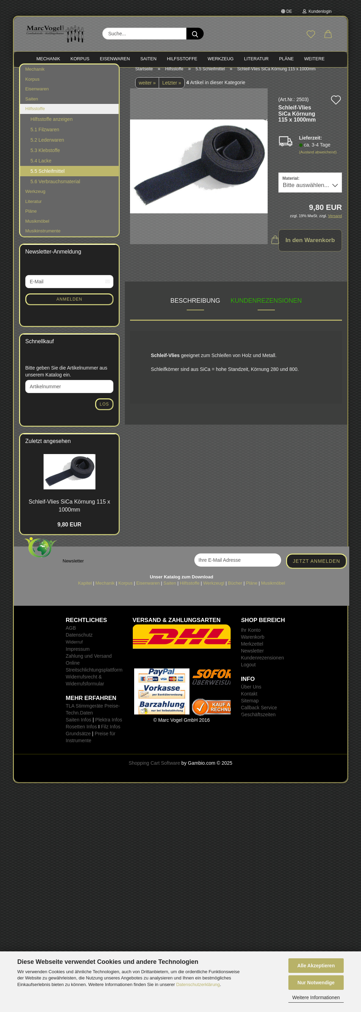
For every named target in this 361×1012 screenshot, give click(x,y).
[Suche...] (195, 33)
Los (104, 411)
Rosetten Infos (81, 733)
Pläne (31, 218)
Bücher (235, 590)
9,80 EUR (69, 531)
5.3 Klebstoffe (45, 157)
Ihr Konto (251, 637)
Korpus (32, 86)
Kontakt (249, 700)
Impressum (78, 655)
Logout (248, 671)
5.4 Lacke (41, 167)
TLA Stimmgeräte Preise (92, 712)
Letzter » (171, 89)
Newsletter (252, 657)
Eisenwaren (37, 95)
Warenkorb (253, 644)
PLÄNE (286, 58)
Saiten (31, 105)
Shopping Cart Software (154, 769)
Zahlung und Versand (89, 662)
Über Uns (251, 693)
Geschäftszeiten (258, 721)
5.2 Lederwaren (47, 147)
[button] (328, 34)
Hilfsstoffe (35, 115)
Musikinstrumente (43, 237)
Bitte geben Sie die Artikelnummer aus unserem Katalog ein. (66, 378)
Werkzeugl (213, 590)
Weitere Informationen (316, 997)
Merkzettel (252, 651)
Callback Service (259, 714)
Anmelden (69, 305)
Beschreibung (195, 307)
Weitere (314, 58)
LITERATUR (256, 58)
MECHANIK (48, 58)
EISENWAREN (115, 58)
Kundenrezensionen (266, 307)
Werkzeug (35, 198)
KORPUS (80, 58)
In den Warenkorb (306, 246)
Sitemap (250, 707)
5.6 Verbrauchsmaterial (55, 188)
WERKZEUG (221, 58)
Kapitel (85, 590)
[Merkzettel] (311, 34)
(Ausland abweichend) (318, 159)
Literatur (33, 208)
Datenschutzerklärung (198, 984)
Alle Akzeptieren (316, 965)
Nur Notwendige (315, 982)
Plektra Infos (108, 726)
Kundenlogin (317, 11)
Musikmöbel (37, 228)
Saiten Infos (78, 726)
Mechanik (35, 76)
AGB (71, 635)
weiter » (147, 89)
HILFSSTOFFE (182, 58)
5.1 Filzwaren (44, 136)
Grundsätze (78, 740)
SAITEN (148, 58)
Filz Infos (110, 733)
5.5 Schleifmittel (47, 178)
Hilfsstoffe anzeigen (51, 126)
